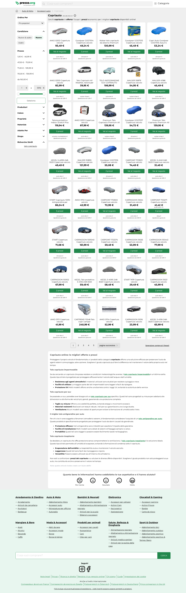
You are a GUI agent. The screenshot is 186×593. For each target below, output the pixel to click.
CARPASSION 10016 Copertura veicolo (134, 320)
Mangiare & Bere (25, 522)
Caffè (20, 537)
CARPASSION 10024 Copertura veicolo (134, 201)
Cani (82, 534)
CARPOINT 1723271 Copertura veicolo (158, 201)
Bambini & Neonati (88, 497)
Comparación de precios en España (66, 584)
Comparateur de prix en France (35, 584)
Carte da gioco (148, 512)
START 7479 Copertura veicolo (134, 281)
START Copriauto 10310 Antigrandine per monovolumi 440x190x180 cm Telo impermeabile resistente (59, 201)
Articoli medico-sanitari (121, 539)
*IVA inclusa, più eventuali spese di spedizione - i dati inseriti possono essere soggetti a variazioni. (93, 589)
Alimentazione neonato (121, 530)
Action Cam (116, 505)
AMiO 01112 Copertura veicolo (84, 201)
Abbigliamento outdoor (152, 530)
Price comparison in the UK (152, 584)
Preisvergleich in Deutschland (124, 584)
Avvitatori (22, 508)
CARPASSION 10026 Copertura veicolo (134, 241)
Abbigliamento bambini (90, 502)
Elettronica (115, 497)
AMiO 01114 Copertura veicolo (109, 320)
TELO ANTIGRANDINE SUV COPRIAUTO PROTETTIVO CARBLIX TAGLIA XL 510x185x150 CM (109, 81)
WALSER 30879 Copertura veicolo (134, 81)
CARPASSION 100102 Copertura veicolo (60, 281)
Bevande (22, 534)
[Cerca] (44, 3)
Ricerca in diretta (68, 576)
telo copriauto (30, 146)
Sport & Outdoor (149, 522)
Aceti (20, 527)
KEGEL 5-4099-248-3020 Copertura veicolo (59, 161)
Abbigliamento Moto (58, 502)
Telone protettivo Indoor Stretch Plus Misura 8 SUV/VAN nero (59, 121)
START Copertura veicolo (59, 241)
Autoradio (53, 512)
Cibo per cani (86, 537)
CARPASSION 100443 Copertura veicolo (158, 241)
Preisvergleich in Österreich (96, 584)
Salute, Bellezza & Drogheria (119, 523)
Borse (51, 534)
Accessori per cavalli (89, 527)
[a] (39, 88)
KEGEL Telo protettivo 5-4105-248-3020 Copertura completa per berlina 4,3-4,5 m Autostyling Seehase (84, 281)
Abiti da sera (54, 527)
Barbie (145, 508)
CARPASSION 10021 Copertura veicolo (158, 281)
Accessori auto (44, 11)
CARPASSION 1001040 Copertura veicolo (84, 241)
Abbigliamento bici (150, 527)
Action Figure (148, 505)
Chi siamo (111, 576)
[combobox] (99, 3)
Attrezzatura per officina (60, 508)
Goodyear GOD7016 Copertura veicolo (109, 161)
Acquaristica (85, 530)
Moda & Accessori (57, 522)
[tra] (22, 88)
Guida (120, 576)
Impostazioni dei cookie (135, 576)
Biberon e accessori (89, 515)
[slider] (18, 93)
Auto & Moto (27, 11)
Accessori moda (56, 530)
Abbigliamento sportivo (152, 534)
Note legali (45, 576)
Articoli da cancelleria (27, 505)
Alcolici (21, 530)
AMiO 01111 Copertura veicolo (59, 320)
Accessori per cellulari (121, 502)
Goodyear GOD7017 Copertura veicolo (134, 121)
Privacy (55, 576)
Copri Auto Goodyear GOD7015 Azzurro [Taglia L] (158, 42)
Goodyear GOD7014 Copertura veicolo (84, 42)
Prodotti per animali (89, 522)
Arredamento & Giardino (29, 497)
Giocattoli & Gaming (151, 497)
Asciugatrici (116, 508)
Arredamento (24, 502)
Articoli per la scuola (89, 512)
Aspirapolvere (117, 512)
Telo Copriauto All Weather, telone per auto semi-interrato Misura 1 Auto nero (84, 81)
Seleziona (31, 101)
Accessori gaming (150, 502)
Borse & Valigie (55, 537)
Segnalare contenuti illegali (157, 345)
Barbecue (22, 512)
